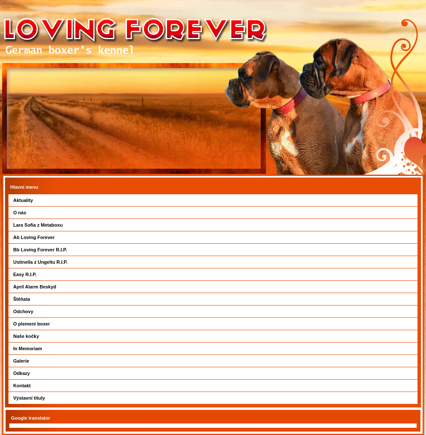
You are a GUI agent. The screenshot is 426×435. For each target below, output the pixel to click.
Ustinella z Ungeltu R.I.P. (40, 262)
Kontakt (22, 385)
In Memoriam (27, 348)
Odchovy (23, 311)
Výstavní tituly (29, 397)
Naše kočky (26, 336)
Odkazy (21, 373)
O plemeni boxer (31, 323)
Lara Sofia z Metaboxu (38, 225)
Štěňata (21, 299)
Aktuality (23, 200)
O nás (19, 212)
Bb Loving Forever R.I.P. (40, 249)
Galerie (21, 360)
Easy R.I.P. (25, 274)
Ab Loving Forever (34, 237)
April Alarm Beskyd (34, 286)
